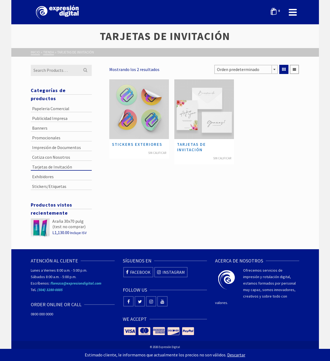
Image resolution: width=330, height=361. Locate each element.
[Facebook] (138, 272)
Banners (39, 128)
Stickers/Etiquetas (49, 186)
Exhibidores (43, 176)
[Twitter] (140, 301)
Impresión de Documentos (56, 147)
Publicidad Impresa (49, 118)
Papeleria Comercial (50, 108)
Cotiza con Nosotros (51, 157)
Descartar (236, 354)
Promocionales (46, 137)
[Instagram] (171, 272)
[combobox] (246, 69)
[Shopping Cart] (277, 12)
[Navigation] (293, 12)
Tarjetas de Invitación (52, 167)
